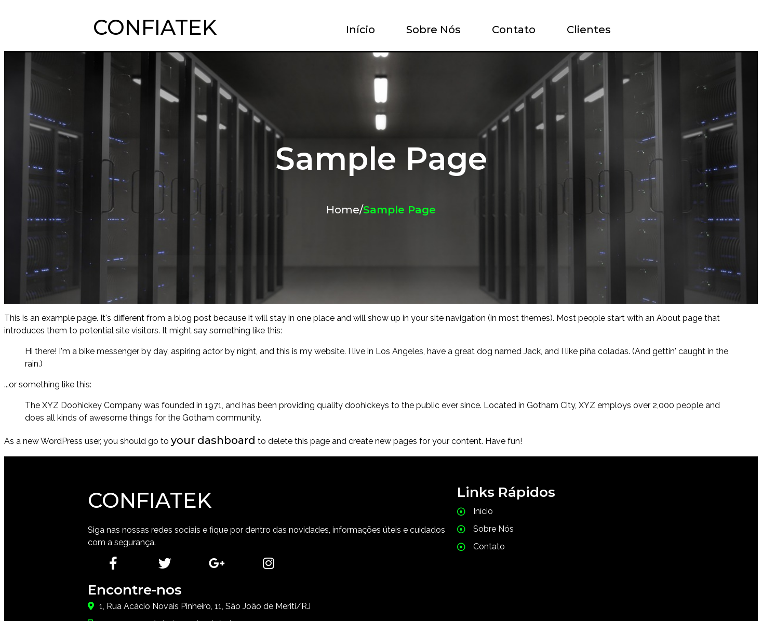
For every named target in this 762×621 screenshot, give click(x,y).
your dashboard (213, 440)
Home (342, 210)
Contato (507, 29)
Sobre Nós (427, 29)
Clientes (582, 29)
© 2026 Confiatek (381, 588)
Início (354, 29)
